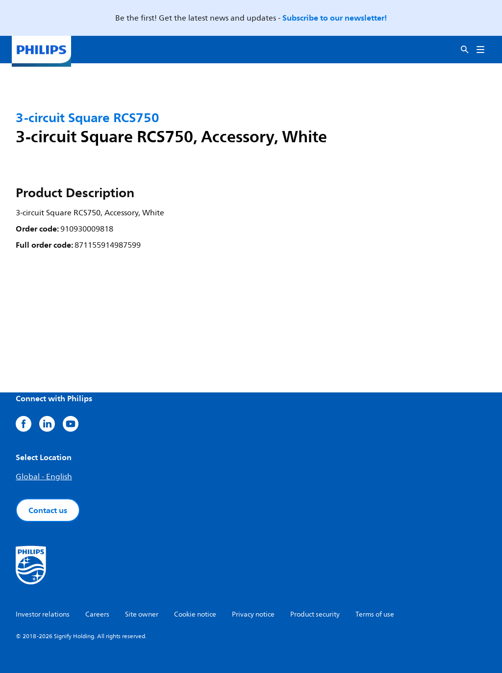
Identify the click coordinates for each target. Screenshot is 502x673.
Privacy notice (253, 614)
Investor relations (43, 614)
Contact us (47, 510)
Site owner (141, 614)
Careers (97, 614)
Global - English (44, 476)
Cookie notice (195, 614)
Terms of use (374, 614)
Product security (315, 614)
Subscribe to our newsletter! (334, 18)
